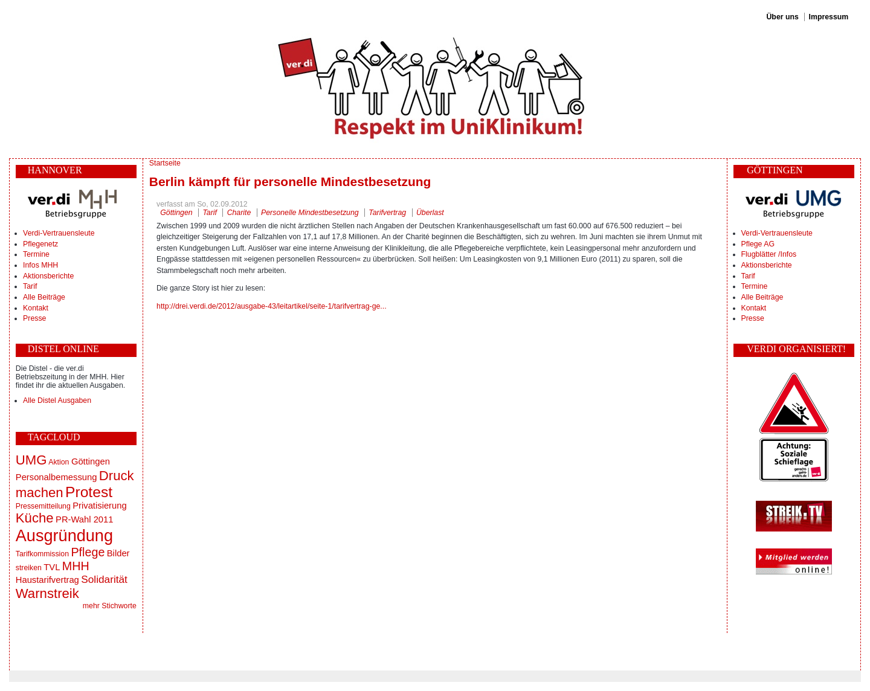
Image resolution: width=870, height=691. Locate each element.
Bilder (118, 553)
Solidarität (104, 579)
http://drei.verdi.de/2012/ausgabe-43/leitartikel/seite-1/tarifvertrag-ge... (271, 306)
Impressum (829, 17)
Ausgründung (64, 535)
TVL (52, 567)
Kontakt (35, 308)
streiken (29, 568)
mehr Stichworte (110, 606)
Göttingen (90, 461)
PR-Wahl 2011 (84, 519)
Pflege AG (758, 244)
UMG (31, 460)
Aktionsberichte (48, 276)
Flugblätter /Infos (769, 254)
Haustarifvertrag (47, 580)
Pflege (88, 552)
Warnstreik (47, 593)
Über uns (782, 17)
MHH (75, 566)
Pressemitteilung (43, 506)
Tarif (30, 286)
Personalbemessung (56, 477)
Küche (35, 517)
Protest (88, 492)
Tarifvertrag (387, 212)
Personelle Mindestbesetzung (310, 212)
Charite (239, 212)
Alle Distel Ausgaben (57, 400)
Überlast (430, 212)
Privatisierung (99, 505)
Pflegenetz (40, 244)
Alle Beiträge (44, 297)
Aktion (58, 462)
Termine (36, 254)
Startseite (165, 163)
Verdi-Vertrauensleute (58, 233)
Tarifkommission (42, 554)
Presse (34, 318)
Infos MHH (40, 265)
